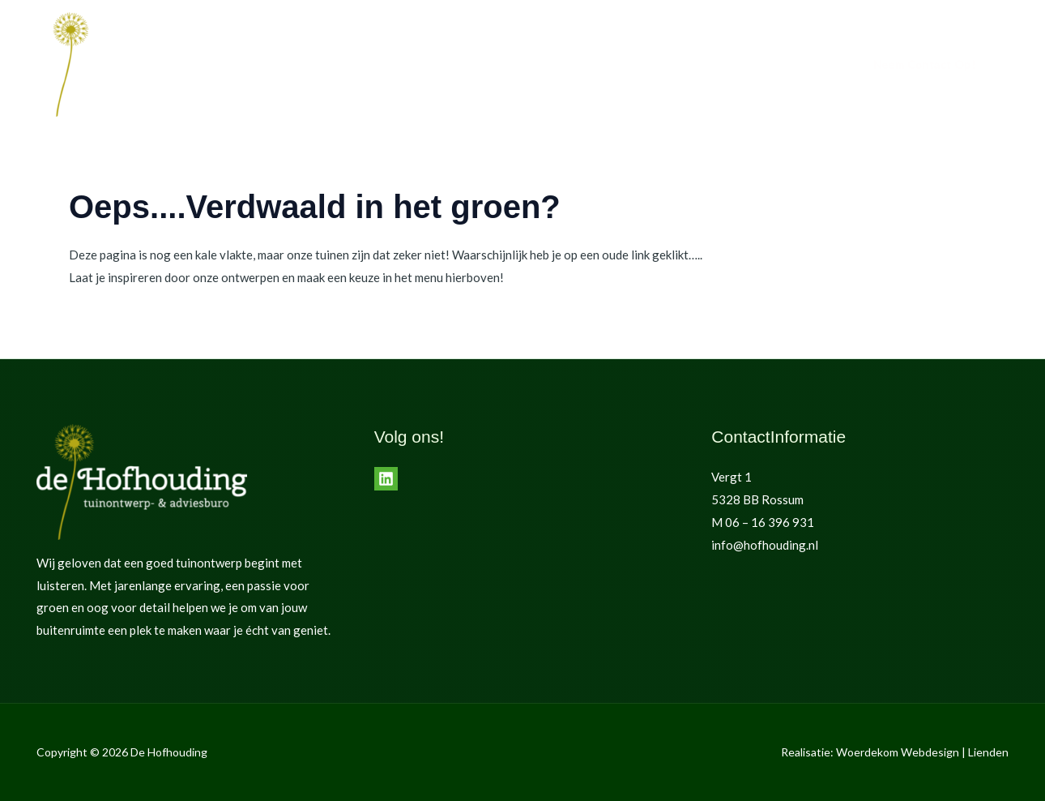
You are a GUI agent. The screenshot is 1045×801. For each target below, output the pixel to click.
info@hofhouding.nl (764, 545)
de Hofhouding (703, 65)
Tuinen (621, 65)
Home (562, 65)
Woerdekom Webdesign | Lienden (922, 752)
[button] (924, 64)
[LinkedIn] (386, 478)
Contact (790, 65)
